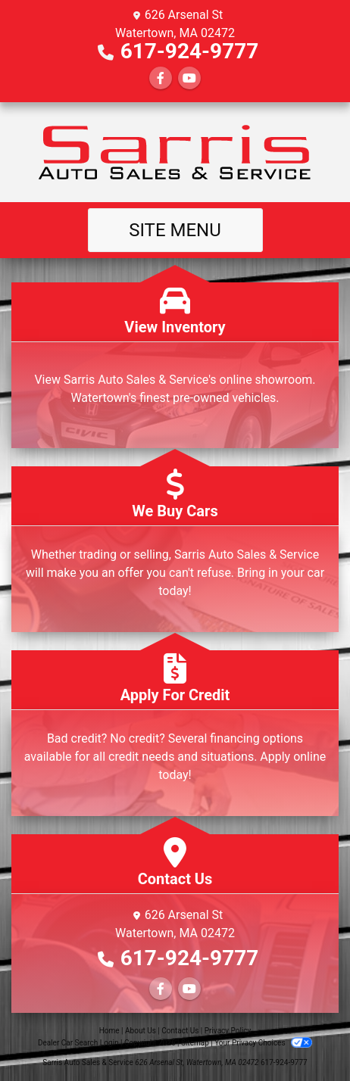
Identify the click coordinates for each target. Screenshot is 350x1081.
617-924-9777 (189, 51)
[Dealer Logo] (175, 152)
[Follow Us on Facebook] (160, 78)
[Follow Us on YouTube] (189, 78)
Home (109, 1030)
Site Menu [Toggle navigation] (175, 230)
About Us (140, 1030)
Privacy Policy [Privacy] (228, 1030)
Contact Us (179, 1030)
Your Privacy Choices (263, 1043)
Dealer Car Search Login (78, 1043)
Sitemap (195, 1043)
